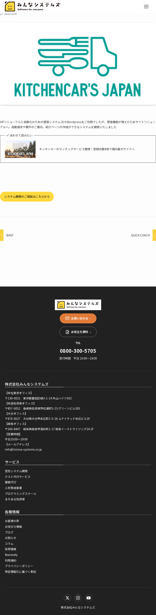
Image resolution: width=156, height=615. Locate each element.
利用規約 (10, 560)
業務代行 (10, 482)
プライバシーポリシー (19, 566)
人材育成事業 (13, 488)
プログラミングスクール (20, 494)
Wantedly (11, 555)
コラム (9, 543)
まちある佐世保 (15, 499)
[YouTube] (88, 598)
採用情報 (10, 549)
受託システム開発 (16, 471)
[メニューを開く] (146, 6)
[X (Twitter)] (67, 598)
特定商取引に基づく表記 (20, 572)
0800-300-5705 (78, 350)
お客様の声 (12, 521)
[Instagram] (78, 598)
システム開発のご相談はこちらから (27, 196)
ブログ (9, 532)
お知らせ (10, 538)
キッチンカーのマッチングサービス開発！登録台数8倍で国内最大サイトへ (87, 149)
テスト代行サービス (17, 477)
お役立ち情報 (13, 527)
